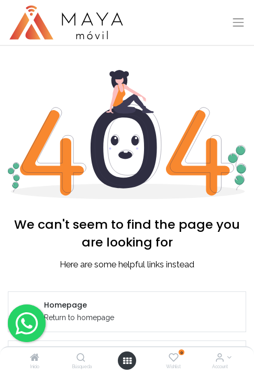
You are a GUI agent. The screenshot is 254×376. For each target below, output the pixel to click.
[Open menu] (127, 361)
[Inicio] (34, 358)
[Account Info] (220, 358)
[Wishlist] (174, 358)
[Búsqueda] (81, 358)
